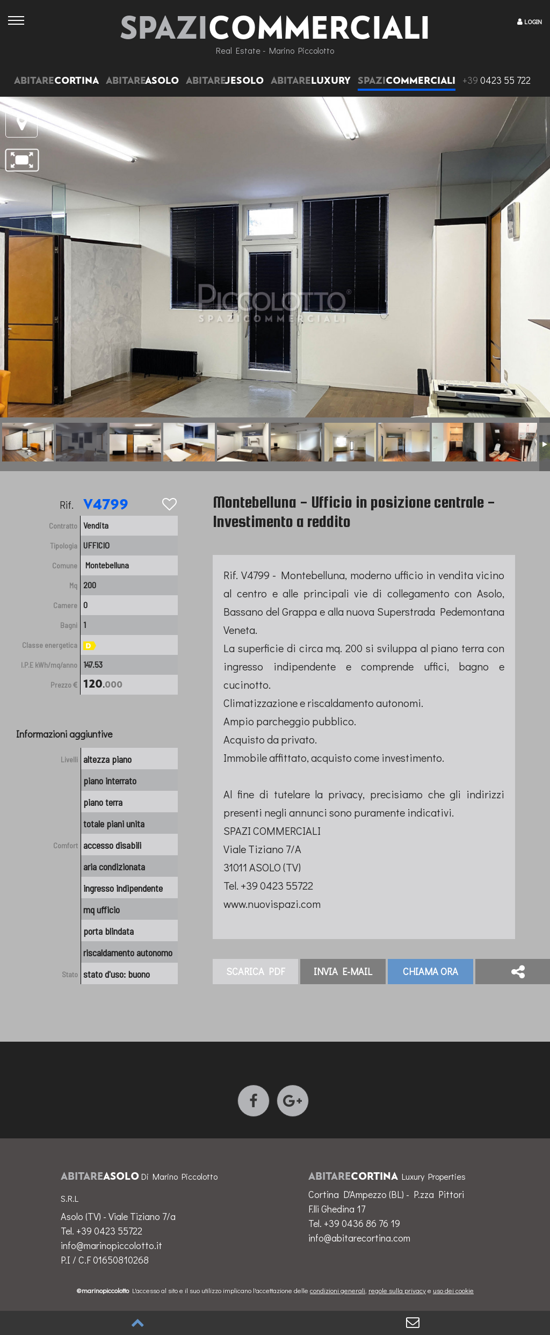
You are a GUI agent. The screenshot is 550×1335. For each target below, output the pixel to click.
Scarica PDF (255, 971)
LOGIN (533, 21)
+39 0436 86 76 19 (362, 1223)
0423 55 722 (496, 80)
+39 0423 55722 (109, 1230)
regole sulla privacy (397, 1290)
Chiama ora (430, 971)
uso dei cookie (453, 1290)
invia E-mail (343, 971)
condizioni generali (337, 1290)
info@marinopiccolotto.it (111, 1245)
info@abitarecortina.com (359, 1237)
